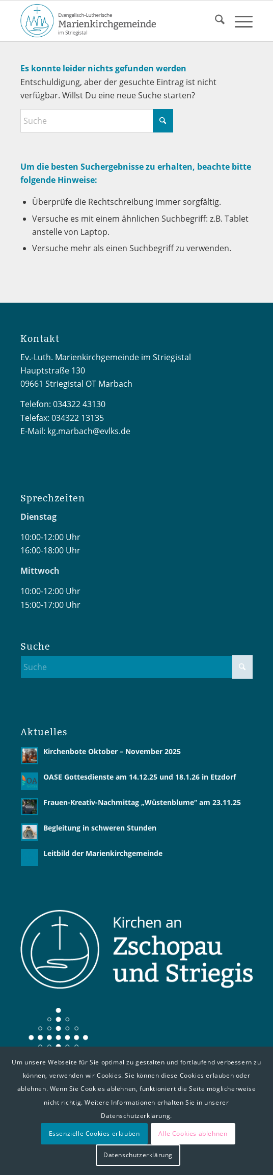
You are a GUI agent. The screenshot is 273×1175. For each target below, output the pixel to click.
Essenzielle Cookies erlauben (94, 1133)
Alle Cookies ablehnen (193, 1133)
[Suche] (215, 21)
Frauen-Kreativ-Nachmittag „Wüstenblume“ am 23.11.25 (142, 802)
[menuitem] (215, 21)
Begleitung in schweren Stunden (99, 828)
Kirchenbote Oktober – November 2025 (112, 751)
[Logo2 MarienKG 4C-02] (113, 21)
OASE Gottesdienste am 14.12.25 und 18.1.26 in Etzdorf (139, 777)
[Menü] (239, 21)
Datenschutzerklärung (138, 1155)
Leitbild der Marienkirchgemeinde (102, 853)
